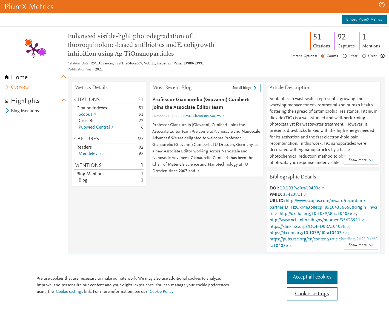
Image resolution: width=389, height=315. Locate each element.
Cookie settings (69, 292)
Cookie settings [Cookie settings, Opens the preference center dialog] (312, 294)
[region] (194, 285)
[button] (382, 4)
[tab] (36, 75)
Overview (19, 87)
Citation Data (78, 64)
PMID (275, 194)
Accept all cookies (312, 277)
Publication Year (80, 70)
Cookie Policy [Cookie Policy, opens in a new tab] (161, 292)
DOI (274, 188)
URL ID (277, 201)
